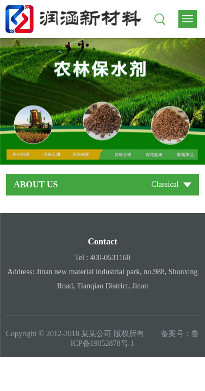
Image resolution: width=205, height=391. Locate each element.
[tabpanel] (102, 101)
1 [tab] (102, 154)
